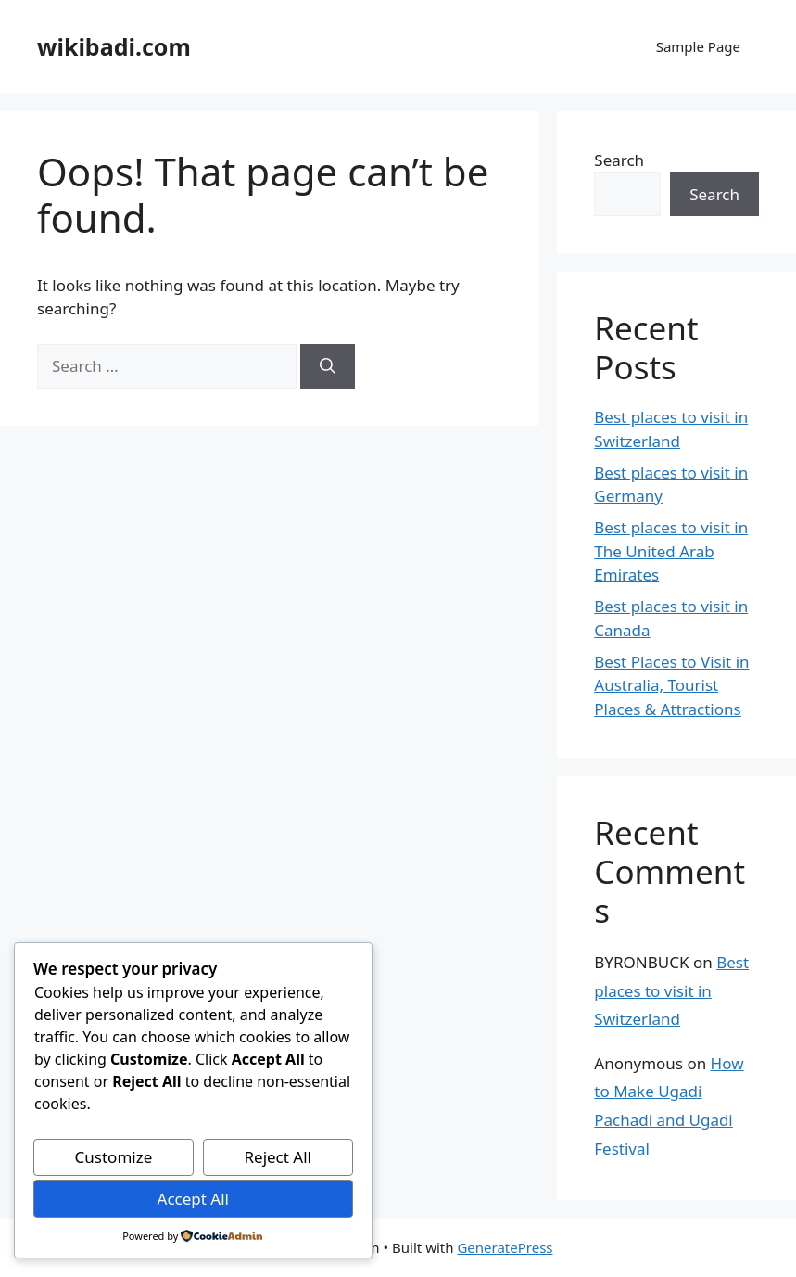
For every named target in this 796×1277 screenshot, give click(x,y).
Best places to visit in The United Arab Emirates (671, 551)
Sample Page (698, 46)
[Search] (327, 366)
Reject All (277, 1157)
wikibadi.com (114, 46)
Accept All (193, 1198)
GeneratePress (504, 1247)
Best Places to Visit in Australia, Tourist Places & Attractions (671, 685)
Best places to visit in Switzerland (671, 990)
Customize (114, 1157)
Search (619, 160)
